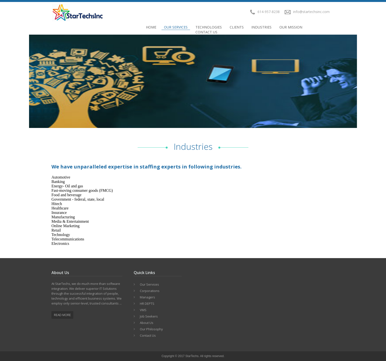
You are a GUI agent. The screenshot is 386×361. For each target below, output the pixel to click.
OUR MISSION (290, 27)
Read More (62, 315)
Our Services (176, 27)
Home (151, 27)
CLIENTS (237, 27)
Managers (147, 297)
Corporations (150, 291)
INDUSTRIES (261, 27)
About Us (146, 322)
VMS (143, 310)
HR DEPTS (147, 303)
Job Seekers (149, 316)
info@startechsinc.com (311, 11)
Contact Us (206, 32)
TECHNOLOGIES (208, 27)
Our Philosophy (151, 329)
